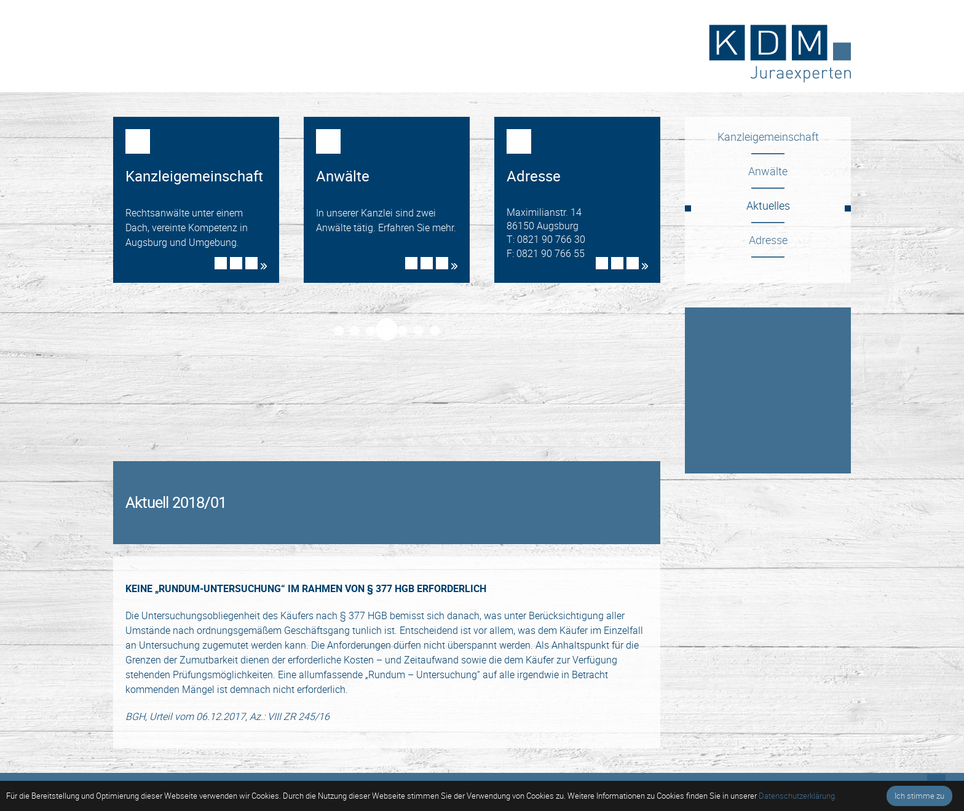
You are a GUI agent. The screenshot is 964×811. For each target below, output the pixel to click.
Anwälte (768, 171)
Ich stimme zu (919, 795)
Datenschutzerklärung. (798, 795)
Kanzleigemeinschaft (768, 136)
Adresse (768, 239)
